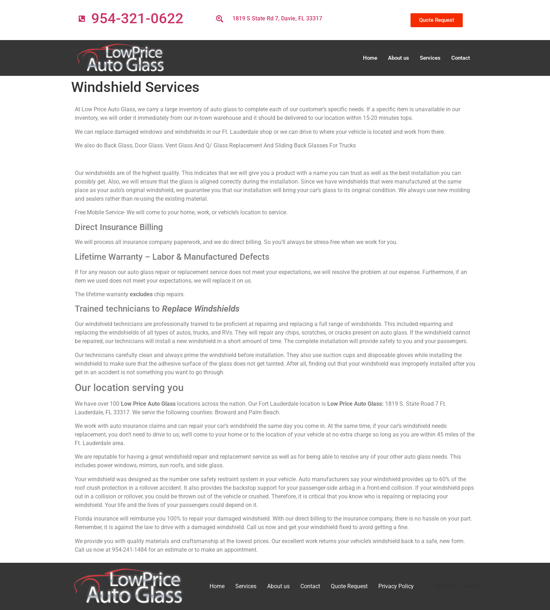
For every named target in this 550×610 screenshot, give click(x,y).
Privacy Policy (396, 586)
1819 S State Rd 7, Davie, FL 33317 (277, 18)
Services (430, 58)
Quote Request (349, 586)
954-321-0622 (137, 18)
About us (398, 58)
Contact (460, 58)
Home (370, 58)
